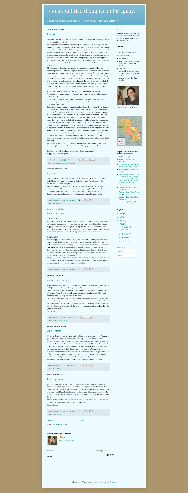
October (124, 237)
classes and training (58, 280)
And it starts (54, 330)
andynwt (98, 482)
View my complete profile (67, 440)
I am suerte (53, 34)
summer (72, 163)
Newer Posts (52, 420)
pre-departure (57, 414)
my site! (52, 173)
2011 (121, 221)
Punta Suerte (63, 163)
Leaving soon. (55, 378)
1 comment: (70, 317)
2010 (54, 369)
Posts (121, 252)
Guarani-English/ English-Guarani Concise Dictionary (128, 203)
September (125, 241)
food (54, 320)
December (125, 227)
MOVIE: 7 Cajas (124, 157)
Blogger (112, 482)
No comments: (72, 160)
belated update (55, 213)
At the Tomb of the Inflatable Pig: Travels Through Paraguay (129, 166)
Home (83, 420)
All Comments (124, 256)
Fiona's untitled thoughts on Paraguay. (91, 11)
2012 (121, 217)
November (125, 234)
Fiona (63, 437)
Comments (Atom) (62, 424)
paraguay (55, 163)
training (65, 320)
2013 (121, 214)
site (69, 163)
